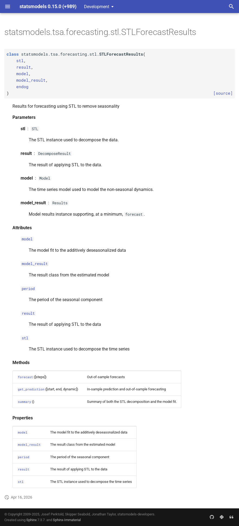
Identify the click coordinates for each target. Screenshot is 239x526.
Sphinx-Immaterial (67, 520)
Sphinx (31, 520)
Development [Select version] (96, 6)
